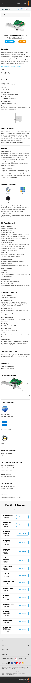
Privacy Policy (11, 674)
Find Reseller (9, 41)
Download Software (16, 66)
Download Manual (5, 66)
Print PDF (22, 41)
